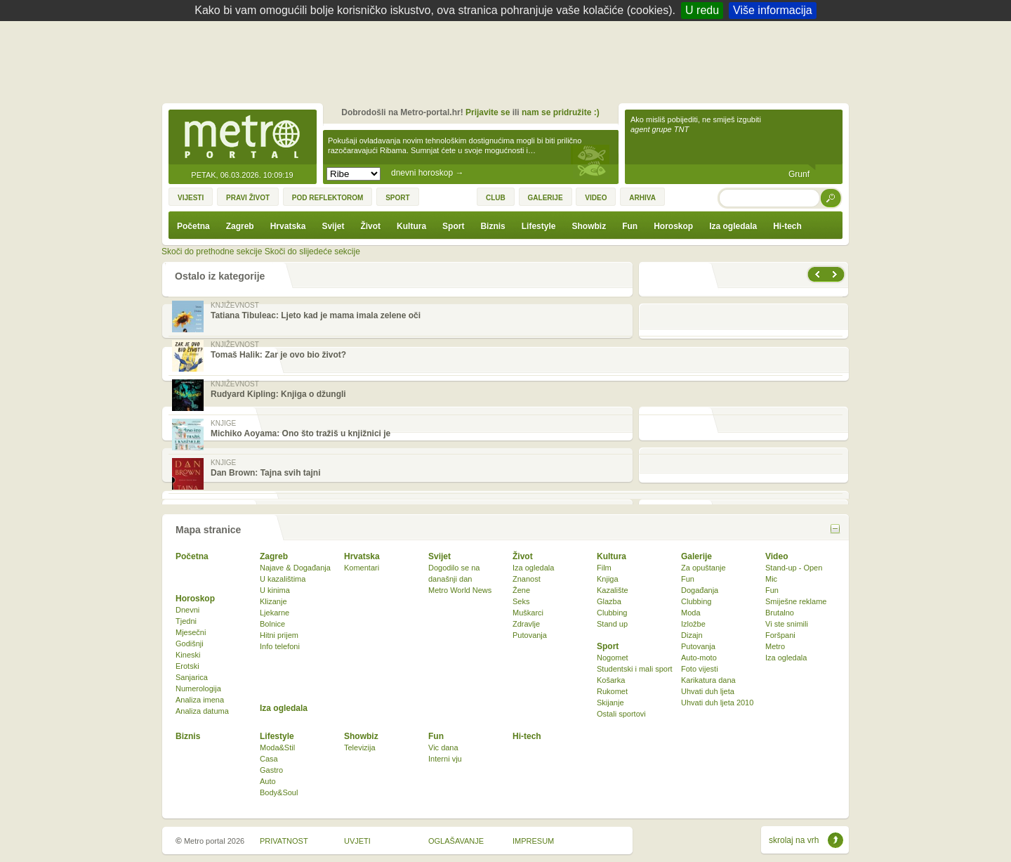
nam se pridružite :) (561, 112)
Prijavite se (487, 112)
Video (776, 556)
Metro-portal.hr (242, 138)
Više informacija (772, 10)
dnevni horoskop (427, 173)
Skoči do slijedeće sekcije (312, 251)
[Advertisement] (509, 59)
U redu (702, 10)
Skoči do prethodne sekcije (211, 251)
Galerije (696, 556)
